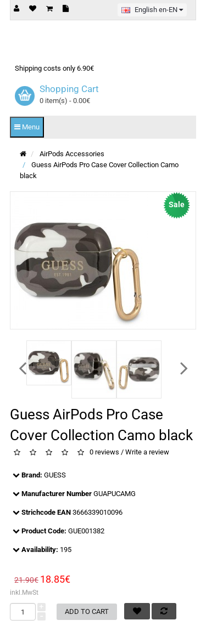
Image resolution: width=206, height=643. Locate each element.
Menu (27, 127)
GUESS (55, 475)
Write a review (147, 452)
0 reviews (104, 452)
